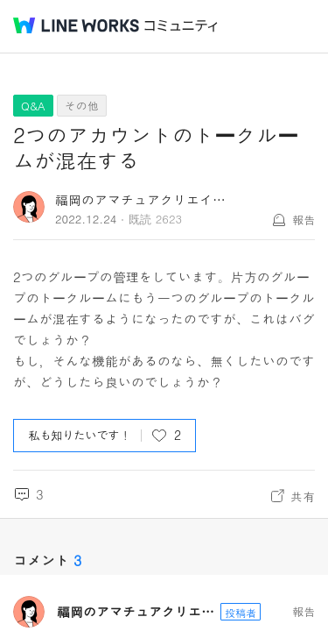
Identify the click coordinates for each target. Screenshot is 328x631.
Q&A (33, 105)
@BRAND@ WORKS (76, 25)
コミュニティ (181, 25)
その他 (82, 105)
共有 (302, 496)
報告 (303, 219)
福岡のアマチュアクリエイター (147, 199)
